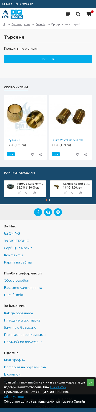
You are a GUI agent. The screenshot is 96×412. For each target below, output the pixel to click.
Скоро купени (16, 87)
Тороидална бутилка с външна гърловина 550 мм (30, 183)
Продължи (48, 58)
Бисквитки (58, 387)
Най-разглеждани (19, 172)
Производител (21, 24)
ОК (90, 382)
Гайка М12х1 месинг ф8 (67, 140)
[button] (46, 200)
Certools (40, 24)
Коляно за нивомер (76, 183)
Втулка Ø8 (13, 140)
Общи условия (14, 397)
